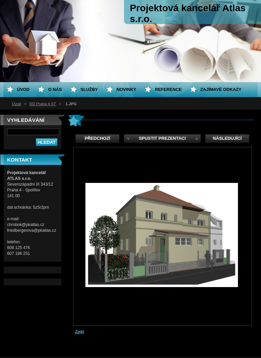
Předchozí (97, 138)
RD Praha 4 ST (42, 104)
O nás (55, 89)
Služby (89, 89)
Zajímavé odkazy (220, 89)
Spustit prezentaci (162, 138)
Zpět (79, 331)
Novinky (126, 89)
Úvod (16, 104)
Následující (227, 138)
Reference (168, 89)
